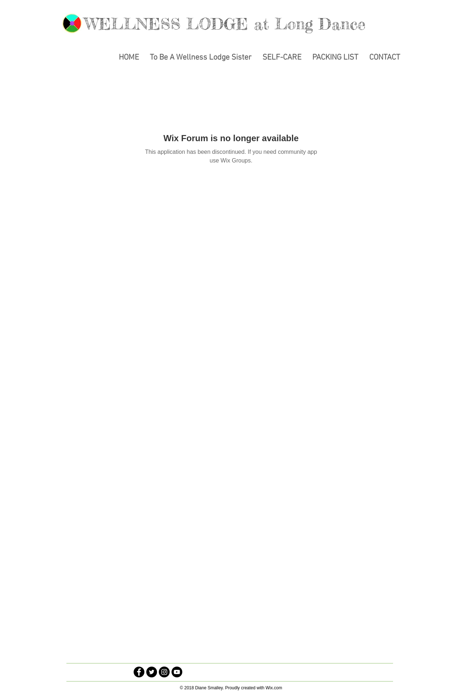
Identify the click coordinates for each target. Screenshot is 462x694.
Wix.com (274, 687)
